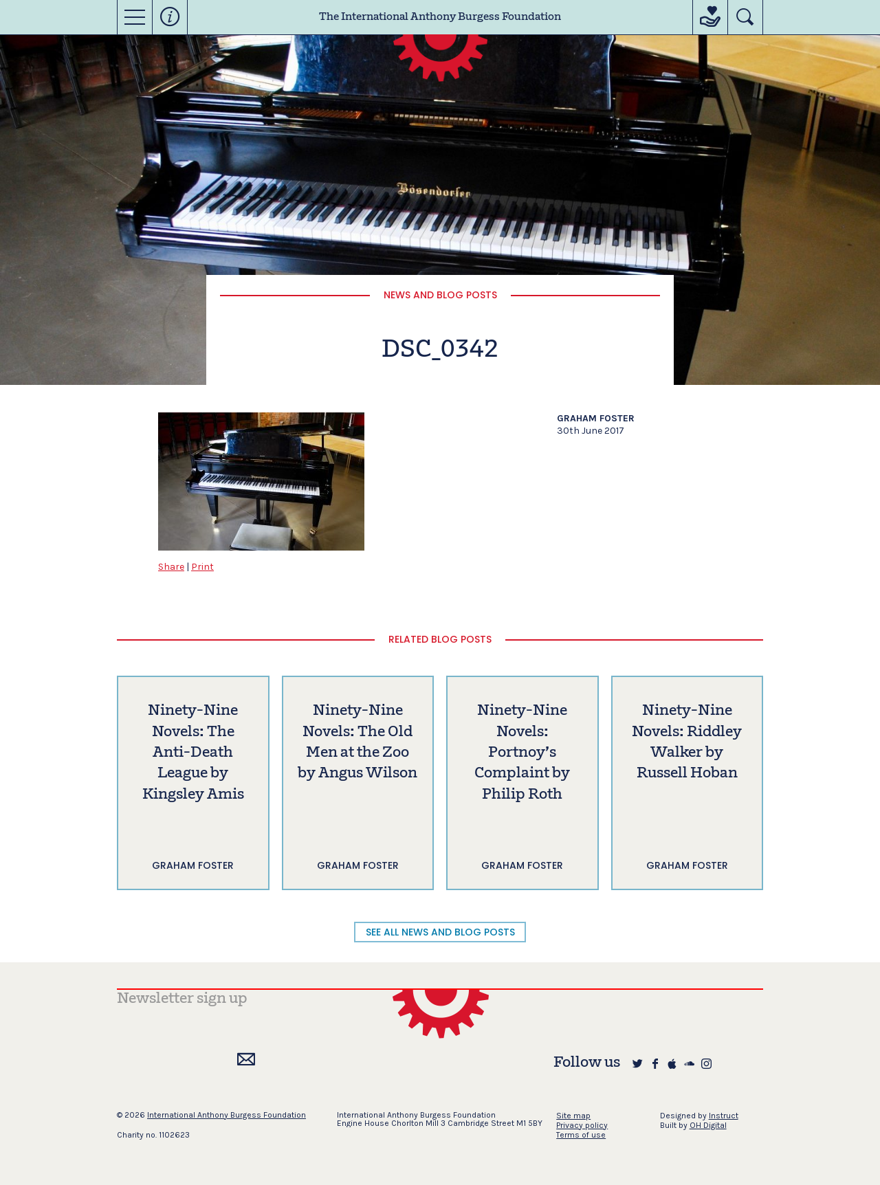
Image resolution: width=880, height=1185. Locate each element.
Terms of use (581, 1135)
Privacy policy (582, 1125)
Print (202, 567)
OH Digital (708, 1125)
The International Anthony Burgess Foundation (440, 17)
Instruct (723, 1115)
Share (171, 567)
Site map (573, 1115)
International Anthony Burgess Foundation (226, 1115)
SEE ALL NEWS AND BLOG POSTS (440, 932)
